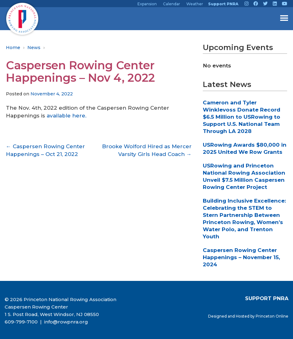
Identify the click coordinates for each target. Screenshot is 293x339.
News (33, 47)
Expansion (147, 4)
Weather (194, 4)
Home (13, 47)
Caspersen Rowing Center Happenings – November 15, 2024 (241, 257)
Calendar (171, 4)
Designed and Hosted (229, 316)
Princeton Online (272, 316)
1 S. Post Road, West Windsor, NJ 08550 (52, 314)
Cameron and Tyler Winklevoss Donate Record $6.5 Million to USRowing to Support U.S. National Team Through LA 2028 (241, 116)
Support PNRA (223, 4)
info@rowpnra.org (65, 322)
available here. (66, 115)
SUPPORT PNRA (266, 298)
